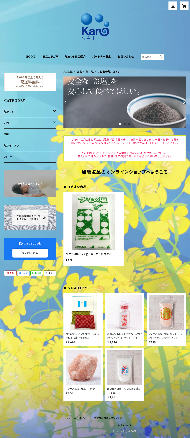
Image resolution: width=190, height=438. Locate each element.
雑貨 (7, 134)
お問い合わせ (126, 56)
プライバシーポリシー (77, 417)
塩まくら (9, 111)
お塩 (79, 71)
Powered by (125, 431)
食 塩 (90, 71)
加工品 (8, 157)
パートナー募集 (101, 56)
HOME (31, 56)
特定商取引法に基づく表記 (108, 417)
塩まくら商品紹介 (75, 56)
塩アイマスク (11, 145)
